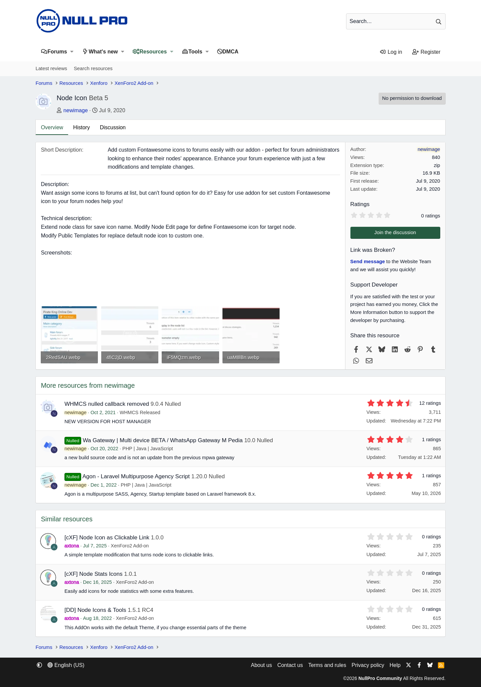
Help (394, 665)
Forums (57, 51)
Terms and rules (327, 665)
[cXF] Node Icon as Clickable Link (106, 537)
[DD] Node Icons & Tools (95, 610)
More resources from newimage (88, 385)
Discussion (113, 127)
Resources (153, 51)
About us (261, 665)
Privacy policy (367, 665)
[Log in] (390, 52)
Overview (52, 127)
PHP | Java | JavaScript (147, 448)
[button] (72, 51)
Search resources (93, 68)
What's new (103, 51)
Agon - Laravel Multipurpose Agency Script (136, 476)
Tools (195, 51)
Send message (367, 261)
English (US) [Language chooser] (65, 665)
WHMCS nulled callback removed (106, 404)
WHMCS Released (140, 412)
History (81, 127)
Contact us (290, 665)
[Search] (396, 21)
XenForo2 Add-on (130, 545)
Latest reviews (51, 68)
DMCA (230, 51)
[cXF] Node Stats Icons (93, 574)
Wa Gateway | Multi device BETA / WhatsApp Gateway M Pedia (163, 440)
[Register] (426, 52)
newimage (75, 110)
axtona (71, 545)
